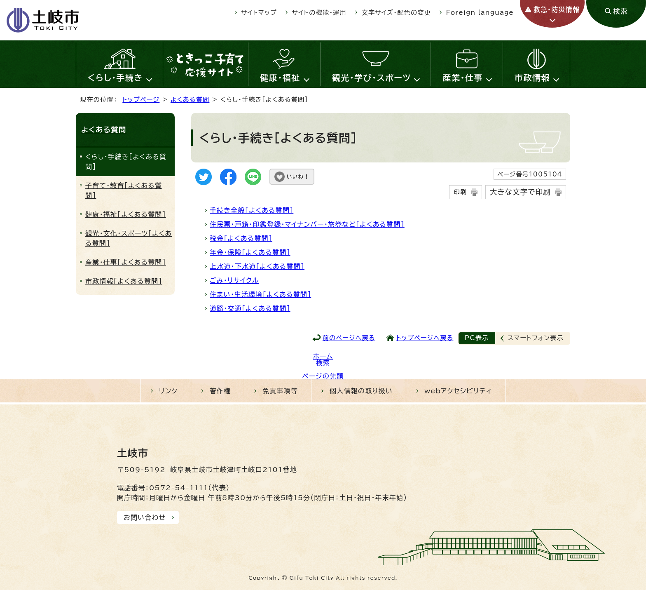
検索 (323, 363)
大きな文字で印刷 (520, 191)
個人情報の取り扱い (361, 391)
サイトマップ (259, 12)
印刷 (460, 192)
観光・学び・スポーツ (371, 77)
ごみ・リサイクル (234, 280)
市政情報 (532, 77)
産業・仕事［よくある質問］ (125, 262)
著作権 (220, 391)
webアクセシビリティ (458, 391)
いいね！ (298, 176)
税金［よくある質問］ (241, 238)
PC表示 (477, 338)
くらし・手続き (115, 77)
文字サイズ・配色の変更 (396, 12)
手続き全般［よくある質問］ (251, 210)
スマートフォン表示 (536, 338)
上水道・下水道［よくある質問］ (257, 266)
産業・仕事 (462, 77)
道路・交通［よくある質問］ (250, 308)
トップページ (140, 99)
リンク (168, 391)
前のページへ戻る (349, 338)
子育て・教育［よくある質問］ (123, 190)
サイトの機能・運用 (319, 12)
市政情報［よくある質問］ (123, 281)
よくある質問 (190, 99)
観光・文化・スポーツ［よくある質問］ (128, 238)
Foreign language (480, 12)
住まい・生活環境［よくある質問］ (260, 294)
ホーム (323, 356)
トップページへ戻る (424, 338)
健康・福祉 (280, 77)
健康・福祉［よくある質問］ (125, 214)
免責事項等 (280, 391)
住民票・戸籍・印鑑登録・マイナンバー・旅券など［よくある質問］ (307, 224)
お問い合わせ (145, 517)
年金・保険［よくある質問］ (250, 252)
